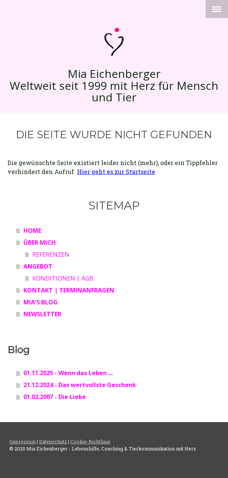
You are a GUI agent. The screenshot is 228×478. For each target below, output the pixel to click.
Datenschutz (53, 441)
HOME (32, 231)
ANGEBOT (37, 266)
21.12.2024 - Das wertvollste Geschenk (79, 385)
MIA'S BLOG (40, 302)
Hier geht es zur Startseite (116, 171)
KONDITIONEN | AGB (62, 278)
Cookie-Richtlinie (90, 441)
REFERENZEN (51, 254)
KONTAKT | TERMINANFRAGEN (68, 290)
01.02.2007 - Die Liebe (54, 397)
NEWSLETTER (42, 314)
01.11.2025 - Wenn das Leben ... (68, 373)
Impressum (22, 441)
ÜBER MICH (39, 242)
